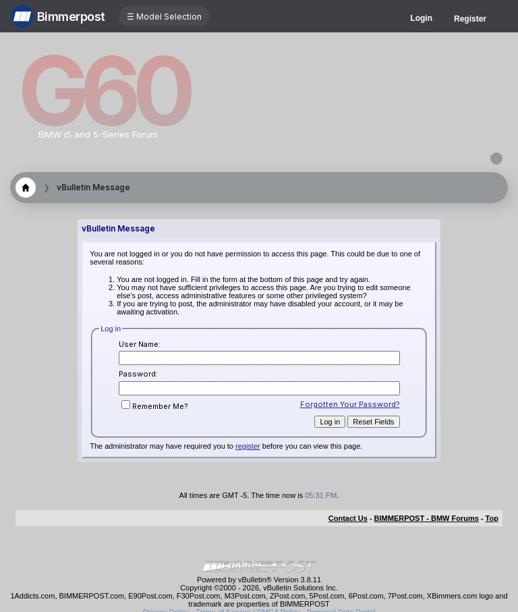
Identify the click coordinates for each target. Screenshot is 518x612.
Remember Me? (154, 406)
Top (492, 518)
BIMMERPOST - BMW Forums (426, 518)
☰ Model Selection (164, 16)
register (247, 446)
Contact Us (348, 518)
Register (470, 19)
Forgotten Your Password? (350, 404)
